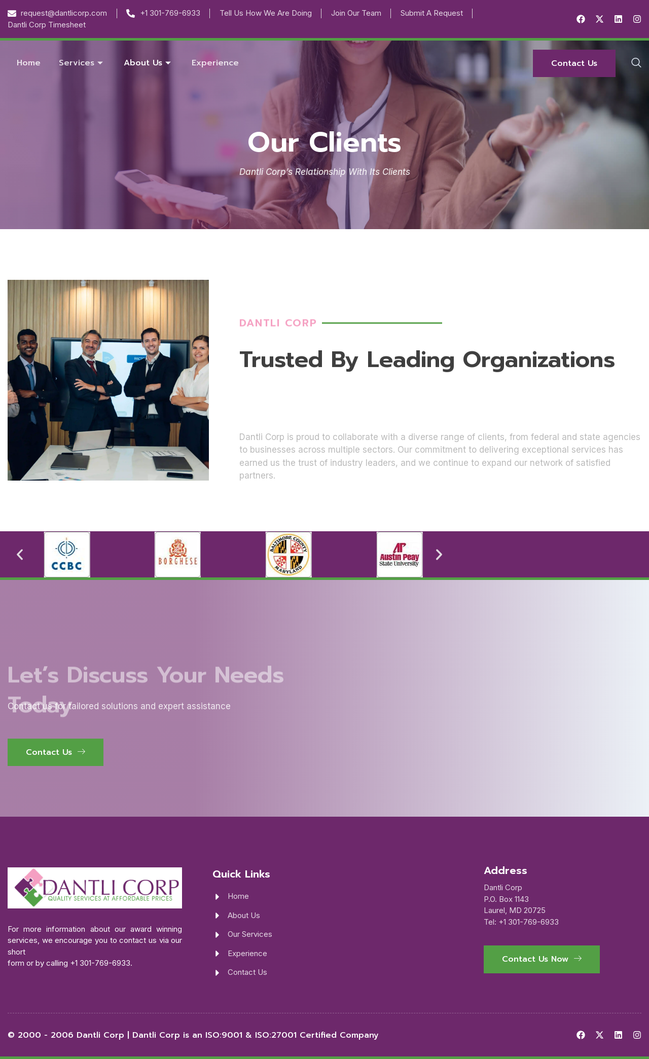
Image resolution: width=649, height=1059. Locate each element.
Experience (215, 63)
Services (82, 63)
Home (29, 63)
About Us (148, 63)
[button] (20, 554)
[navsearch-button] (636, 63)
